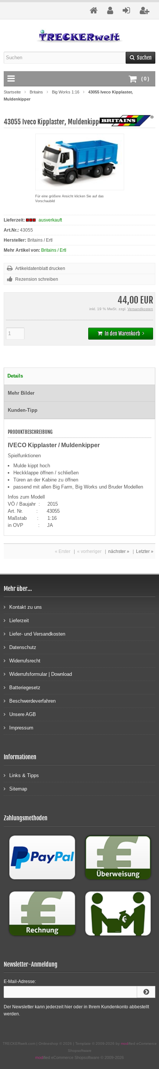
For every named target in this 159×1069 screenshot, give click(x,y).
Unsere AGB (20, 714)
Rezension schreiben (36, 279)
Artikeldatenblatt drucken (40, 268)
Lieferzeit (16, 620)
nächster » (118, 551)
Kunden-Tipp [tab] (22, 410)
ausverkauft (50, 220)
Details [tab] (15, 376)
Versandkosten (140, 309)
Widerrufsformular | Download (38, 674)
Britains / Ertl (53, 250)
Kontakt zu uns (23, 607)
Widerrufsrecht (22, 660)
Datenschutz (20, 647)
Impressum (18, 727)
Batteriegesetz (22, 687)
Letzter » (144, 551)
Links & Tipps (21, 775)
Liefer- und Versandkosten (34, 633)
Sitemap (15, 788)
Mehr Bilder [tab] (21, 393)
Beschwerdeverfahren (30, 700)
